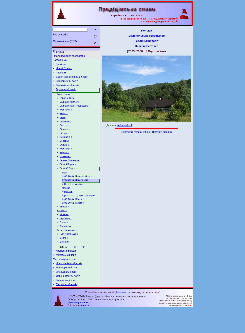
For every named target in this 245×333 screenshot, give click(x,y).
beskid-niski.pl (124, 125)
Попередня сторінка (131, 132)
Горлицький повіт (66, 93)
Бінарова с (65, 142)
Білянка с (65, 137)
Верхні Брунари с (69, 177)
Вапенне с (65, 168)
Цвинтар (68, 206)
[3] (83, 267)
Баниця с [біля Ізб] (69, 107)
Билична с (65, 129)
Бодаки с (64, 155)
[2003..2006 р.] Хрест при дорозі (79, 210)
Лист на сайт (60, 34)
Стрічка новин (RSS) (65, 41)
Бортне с (64, 164)
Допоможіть (122, 316)
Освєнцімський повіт (68, 300)
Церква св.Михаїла (73, 198)
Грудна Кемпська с (67, 249)
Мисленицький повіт (64, 281)
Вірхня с (64, 232)
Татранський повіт (66, 309)
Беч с (62, 124)
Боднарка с (66, 159)
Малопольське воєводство (69, 56)
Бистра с (64, 133)
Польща (59, 52)
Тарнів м (61, 74)
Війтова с (62, 227)
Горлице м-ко (67, 102)
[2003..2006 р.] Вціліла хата (75, 194)
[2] (75, 267)
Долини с (65, 262)
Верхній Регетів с (69, 181)
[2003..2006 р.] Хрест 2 (73, 215)
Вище (147, 132)
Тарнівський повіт (66, 304)
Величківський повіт (67, 88)
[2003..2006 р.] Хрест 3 (73, 219)
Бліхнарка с (66, 146)
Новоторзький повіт (67, 290)
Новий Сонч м (64, 69)
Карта (64, 186)
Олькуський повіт (66, 295)
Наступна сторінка (162, 132)
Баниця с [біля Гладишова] (74, 111)
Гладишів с (66, 245)
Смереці (85, 330)
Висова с (64, 223)
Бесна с (64, 120)
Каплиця (66, 202)
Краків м (61, 65)
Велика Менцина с (70, 172)
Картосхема (60, 60)
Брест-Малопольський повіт (72, 79)
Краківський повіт (66, 271)
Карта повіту (63, 98)
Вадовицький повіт (67, 84)
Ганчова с (65, 240)
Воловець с (66, 236)
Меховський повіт (66, 276)
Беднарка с (66, 115)
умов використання (78, 327)
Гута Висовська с (69, 253)
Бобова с (65, 150)
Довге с (64, 258)
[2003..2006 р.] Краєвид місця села (78, 190)
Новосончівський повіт (69, 285)
